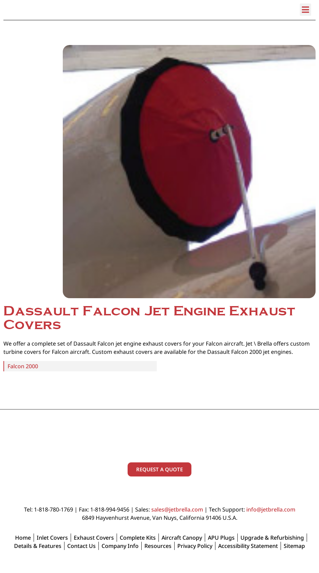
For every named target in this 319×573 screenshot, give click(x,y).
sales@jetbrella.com (177, 522)
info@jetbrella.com (270, 522)
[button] (305, 22)
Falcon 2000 (23, 379)
